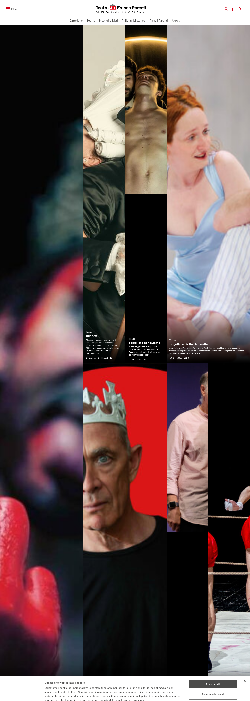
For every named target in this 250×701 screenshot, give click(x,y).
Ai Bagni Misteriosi (134, 20)
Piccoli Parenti (159, 20)
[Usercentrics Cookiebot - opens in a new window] (22, 694)
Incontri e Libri (108, 20)
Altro (175, 20)
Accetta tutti (213, 659)
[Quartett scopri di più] (104, 194)
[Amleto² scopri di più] (41, 363)
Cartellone (76, 20)
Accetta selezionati (213, 669)
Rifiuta (213, 679)
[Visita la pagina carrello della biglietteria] (241, 9)
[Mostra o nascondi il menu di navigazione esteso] (8, 8)
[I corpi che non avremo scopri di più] (146, 194)
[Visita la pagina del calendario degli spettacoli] (234, 9)
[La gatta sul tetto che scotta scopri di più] (208, 194)
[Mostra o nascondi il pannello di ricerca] (227, 9)
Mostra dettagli (178, 694)
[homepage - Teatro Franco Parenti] (125, 8)
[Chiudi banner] (245, 656)
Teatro (91, 20)
